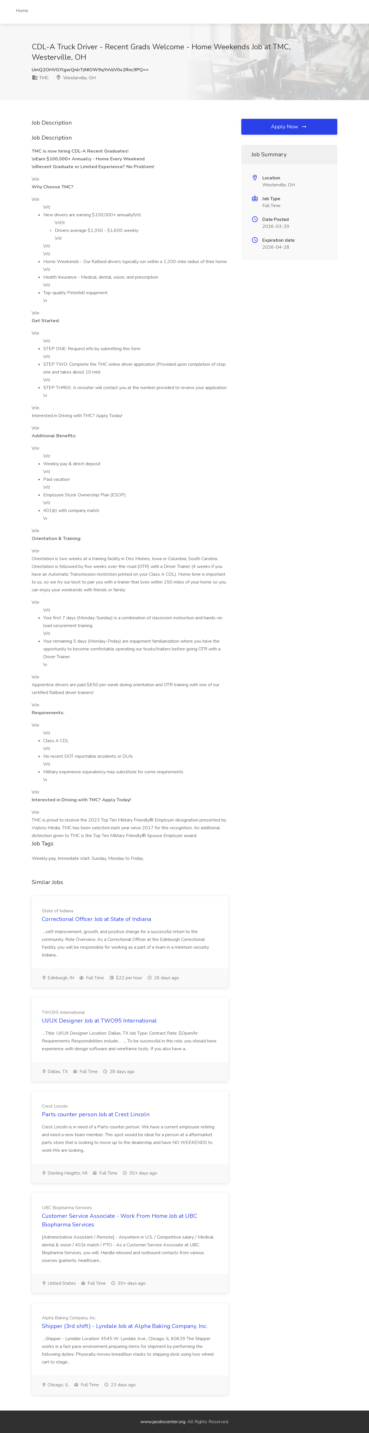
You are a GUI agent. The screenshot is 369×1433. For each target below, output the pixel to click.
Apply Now (289, 126)
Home (22, 10)
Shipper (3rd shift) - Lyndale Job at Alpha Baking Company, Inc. (124, 1326)
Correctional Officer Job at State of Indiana (96, 919)
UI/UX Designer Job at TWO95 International (99, 1021)
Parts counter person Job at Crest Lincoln (96, 1114)
